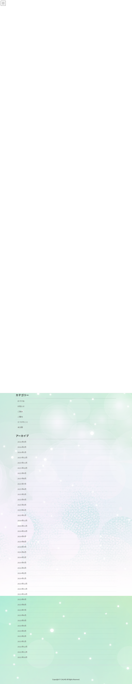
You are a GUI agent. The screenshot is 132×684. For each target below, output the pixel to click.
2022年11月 (22, 652)
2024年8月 (21, 542)
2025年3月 (21, 505)
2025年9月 (21, 473)
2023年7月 (21, 610)
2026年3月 (21, 442)
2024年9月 (21, 536)
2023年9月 (21, 599)
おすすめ (20, 401)
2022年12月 (22, 647)
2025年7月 (21, 484)
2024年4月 (21, 563)
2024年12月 (22, 521)
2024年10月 (22, 531)
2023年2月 (21, 636)
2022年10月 (22, 657)
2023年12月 (22, 584)
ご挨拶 (20, 412)
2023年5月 (21, 620)
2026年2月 (21, 447)
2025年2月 (21, 510)
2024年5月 (21, 557)
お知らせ (20, 406)
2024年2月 (21, 573)
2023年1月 (21, 641)
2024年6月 (21, 552)
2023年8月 (21, 605)
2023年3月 (21, 631)
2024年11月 (22, 526)
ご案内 (20, 417)
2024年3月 (21, 568)
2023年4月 (21, 626)
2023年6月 (21, 615)
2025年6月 (21, 489)
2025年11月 (22, 463)
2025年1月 (21, 515)
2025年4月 (21, 500)
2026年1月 (21, 452)
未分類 (20, 427)
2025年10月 (22, 468)
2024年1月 (21, 578)
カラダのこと (22, 422)
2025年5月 (21, 494)
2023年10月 (22, 594)
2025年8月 (21, 479)
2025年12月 (22, 457)
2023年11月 (22, 589)
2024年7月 (21, 547)
